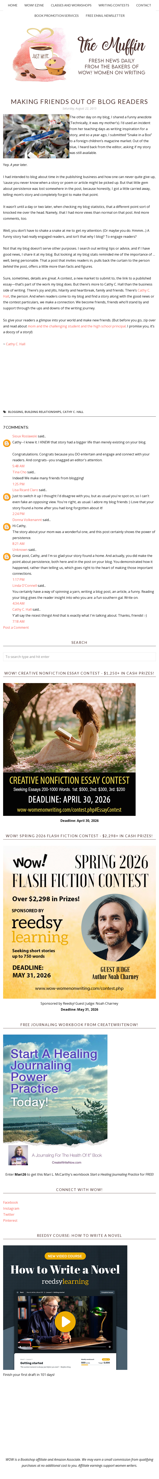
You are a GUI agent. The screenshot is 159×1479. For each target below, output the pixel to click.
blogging (15, 412)
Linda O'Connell (24, 585)
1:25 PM (18, 484)
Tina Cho (19, 472)
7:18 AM (18, 621)
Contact (143, 5)
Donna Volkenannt (27, 519)
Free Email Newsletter (105, 15)
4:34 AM (18, 603)
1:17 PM (18, 579)
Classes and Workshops (71, 5)
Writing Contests (114, 5)
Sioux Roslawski (24, 436)
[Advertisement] (79, 1417)
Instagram (11, 1208)
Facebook (10, 1202)
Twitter (8, 1214)
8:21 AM (18, 543)
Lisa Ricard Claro (25, 490)
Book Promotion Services (56, 15)
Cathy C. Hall (15, 344)
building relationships (43, 412)
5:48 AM (18, 466)
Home (12, 5)
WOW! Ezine (34, 5)
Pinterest (10, 1220)
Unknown (20, 549)
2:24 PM (18, 513)
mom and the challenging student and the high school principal (76, 326)
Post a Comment (16, 627)
